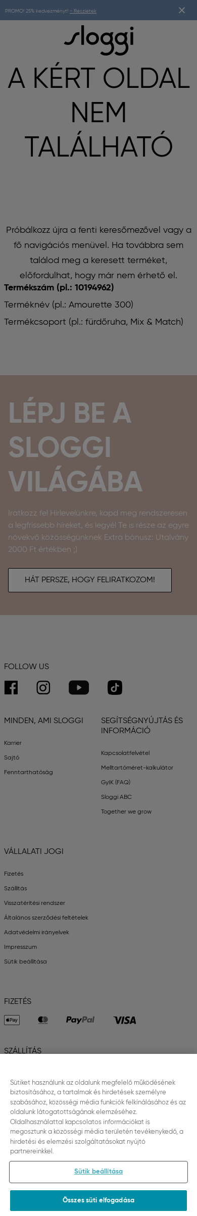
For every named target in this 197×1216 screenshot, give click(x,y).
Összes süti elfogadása (98, 1205)
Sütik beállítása (98, 1176)
